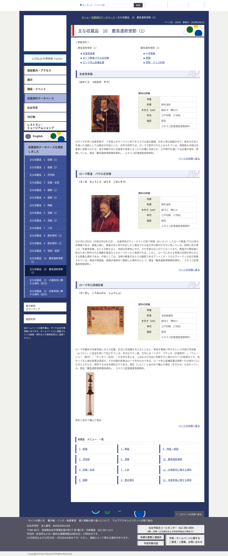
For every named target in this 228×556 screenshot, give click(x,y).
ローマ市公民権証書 (93, 62)
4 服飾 (83, 480)
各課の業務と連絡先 (151, 537)
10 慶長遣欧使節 (172, 459)
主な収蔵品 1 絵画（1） (44, 159)
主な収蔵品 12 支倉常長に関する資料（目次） (46, 292)
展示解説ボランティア (33, 307)
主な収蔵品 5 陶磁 (41, 205)
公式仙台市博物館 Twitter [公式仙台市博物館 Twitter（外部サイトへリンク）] (47, 58)
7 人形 (125, 469)
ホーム (85, 17)
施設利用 (30, 319)
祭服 (148, 58)
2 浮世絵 (84, 459)
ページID (99, 5)
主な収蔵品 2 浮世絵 (42, 174)
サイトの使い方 (36, 520)
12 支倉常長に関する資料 (177, 480)
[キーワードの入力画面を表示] (81, 5)
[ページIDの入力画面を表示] (95, 5)
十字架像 (150, 53)
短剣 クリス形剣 (155, 62)
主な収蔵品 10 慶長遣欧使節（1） (46, 270)
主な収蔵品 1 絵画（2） (44, 167)
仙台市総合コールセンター (163, 527)
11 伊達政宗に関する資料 (177, 469)
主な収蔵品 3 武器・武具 (44, 182)
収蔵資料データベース (103, 17)
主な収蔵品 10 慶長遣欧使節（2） (46, 259)
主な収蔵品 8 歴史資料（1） (46, 235)
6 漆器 (125, 459)
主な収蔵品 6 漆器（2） (44, 220)
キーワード (86, 5)
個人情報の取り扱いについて (94, 520)
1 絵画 (83, 449)
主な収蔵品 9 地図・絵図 (44, 250)
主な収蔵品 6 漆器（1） (44, 212)
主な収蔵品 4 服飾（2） (44, 197)
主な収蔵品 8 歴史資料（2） (46, 243)
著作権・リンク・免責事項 (62, 520)
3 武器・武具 (87, 469)
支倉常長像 (89, 53)
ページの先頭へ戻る (189, 158)
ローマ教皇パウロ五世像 (96, 58)
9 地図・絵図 (170, 449)
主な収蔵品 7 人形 (41, 228)
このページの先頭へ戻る (190, 514)
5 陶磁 (125, 449)
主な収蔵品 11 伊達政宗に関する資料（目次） (46, 281)
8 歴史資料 (127, 480)
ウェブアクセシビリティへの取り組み (132, 520)
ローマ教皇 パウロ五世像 (95, 174)
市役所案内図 (151, 543)
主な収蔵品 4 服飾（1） (44, 190)
